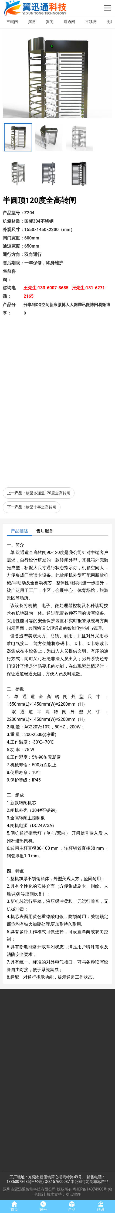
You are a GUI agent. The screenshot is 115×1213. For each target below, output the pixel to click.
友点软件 (73, 1194)
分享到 (29, 304)
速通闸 (69, 22)
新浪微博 (57, 304)
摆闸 (32, 22)
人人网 (72, 304)
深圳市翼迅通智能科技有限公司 (29, 1189)
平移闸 (91, 22)
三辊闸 (12, 22)
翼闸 (49, 22)
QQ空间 (42, 304)
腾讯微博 (86, 304)
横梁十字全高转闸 (41, 507)
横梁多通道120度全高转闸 (48, 493)
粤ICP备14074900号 (90, 1189)
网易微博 (102, 304)
